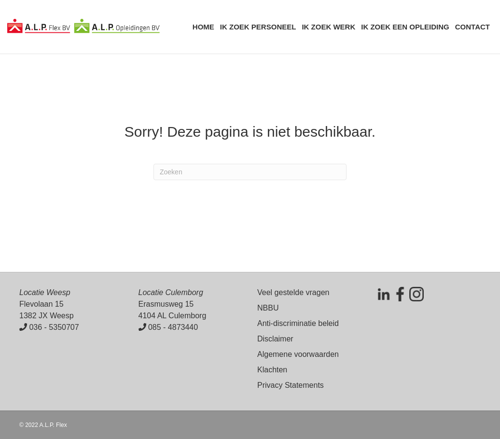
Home (203, 27)
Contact (472, 27)
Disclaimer (275, 339)
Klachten (272, 370)
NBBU (267, 308)
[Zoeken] (250, 172)
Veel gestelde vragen (293, 292)
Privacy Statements (290, 385)
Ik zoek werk (328, 27)
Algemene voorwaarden (298, 354)
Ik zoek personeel (258, 27)
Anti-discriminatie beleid (298, 323)
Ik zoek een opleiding (405, 27)
